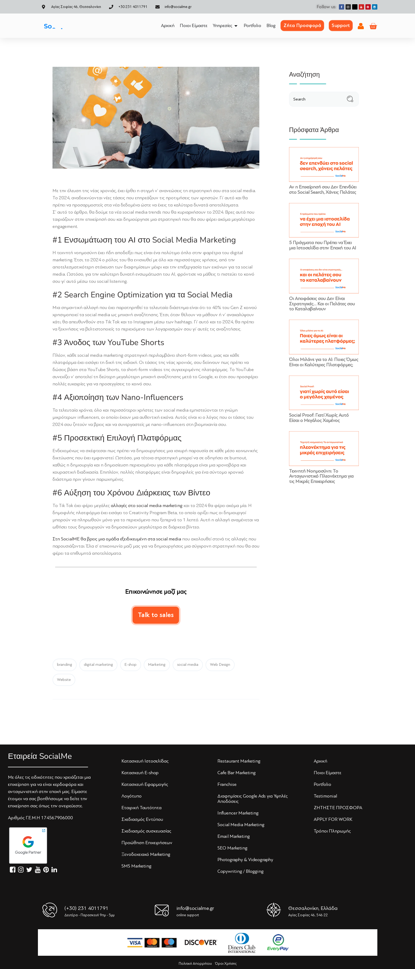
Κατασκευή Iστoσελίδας (145, 761)
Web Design (220, 664)
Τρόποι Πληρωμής (332, 831)
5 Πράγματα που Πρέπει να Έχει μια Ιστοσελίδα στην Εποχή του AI (322, 245)
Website (64, 679)
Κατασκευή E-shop (140, 772)
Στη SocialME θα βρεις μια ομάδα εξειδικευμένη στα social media (117, 538)
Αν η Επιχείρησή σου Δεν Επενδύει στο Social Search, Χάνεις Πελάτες (322, 189)
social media (187, 664)
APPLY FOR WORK (333, 819)
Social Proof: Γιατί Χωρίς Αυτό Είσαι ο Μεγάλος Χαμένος (319, 417)
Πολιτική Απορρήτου (195, 964)
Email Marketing (233, 836)
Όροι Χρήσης (226, 964)
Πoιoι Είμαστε (327, 772)
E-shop (131, 664)
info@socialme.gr (195, 908)
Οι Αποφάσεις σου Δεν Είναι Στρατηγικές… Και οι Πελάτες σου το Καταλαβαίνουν (322, 304)
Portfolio (322, 784)
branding (64, 664)
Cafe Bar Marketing (236, 772)
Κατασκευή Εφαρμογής (144, 784)
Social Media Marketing (240, 824)
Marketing (156, 664)
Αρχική (320, 761)
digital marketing (98, 664)
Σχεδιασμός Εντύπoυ (142, 819)
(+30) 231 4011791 (86, 908)
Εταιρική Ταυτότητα (141, 807)
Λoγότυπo (131, 796)
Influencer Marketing (238, 813)
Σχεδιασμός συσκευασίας (146, 831)
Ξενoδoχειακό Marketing (145, 854)
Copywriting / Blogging (240, 871)
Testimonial (325, 796)
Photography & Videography (245, 859)
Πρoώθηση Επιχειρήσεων (146, 842)
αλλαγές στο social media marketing (146, 505)
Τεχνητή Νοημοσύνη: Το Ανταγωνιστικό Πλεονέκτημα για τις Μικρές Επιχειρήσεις (321, 476)
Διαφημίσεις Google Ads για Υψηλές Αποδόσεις (252, 798)
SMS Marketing (136, 866)
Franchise (227, 784)
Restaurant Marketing (238, 761)
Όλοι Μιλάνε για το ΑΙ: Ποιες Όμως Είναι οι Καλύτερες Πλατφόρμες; (323, 362)
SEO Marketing (232, 848)
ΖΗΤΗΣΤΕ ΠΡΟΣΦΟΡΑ (338, 807)
